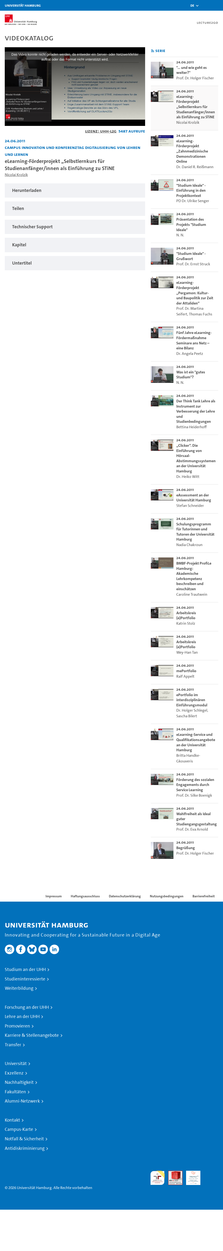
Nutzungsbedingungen (166, 896)
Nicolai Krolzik (16, 174)
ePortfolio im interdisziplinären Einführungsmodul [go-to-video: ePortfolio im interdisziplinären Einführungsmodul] (191, 700)
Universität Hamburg (23, 5)
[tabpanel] (75, 190)
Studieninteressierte (25, 979)
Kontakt (12, 1120)
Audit (172, 1173)
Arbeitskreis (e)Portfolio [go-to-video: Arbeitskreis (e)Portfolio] (186, 615)
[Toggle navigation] (217, 5)
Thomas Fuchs (200, 314)
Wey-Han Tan (187, 652)
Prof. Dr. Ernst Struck (193, 264)
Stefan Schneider (190, 505)
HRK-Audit (190, 1176)
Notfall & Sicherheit (24, 1139)
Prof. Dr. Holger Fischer (195, 78)
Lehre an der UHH (22, 1016)
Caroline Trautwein (191, 594)
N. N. (180, 235)
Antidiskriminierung (25, 1148)
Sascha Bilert (186, 715)
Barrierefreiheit (204, 896)
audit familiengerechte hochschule (157, 1178)
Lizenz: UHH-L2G (101, 131)
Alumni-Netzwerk (22, 1101)
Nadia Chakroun (189, 544)
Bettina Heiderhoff (191, 426)
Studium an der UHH (25, 969)
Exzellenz (14, 1073)
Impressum (54, 896)
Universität (16, 1064)
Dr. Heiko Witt (187, 476)
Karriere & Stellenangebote (32, 1035)
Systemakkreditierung (211, 1173)
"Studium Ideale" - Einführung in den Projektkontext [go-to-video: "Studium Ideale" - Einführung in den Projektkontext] (191, 190)
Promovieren (17, 1026)
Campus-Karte (19, 1129)
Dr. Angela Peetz (189, 353)
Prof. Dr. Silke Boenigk (194, 795)
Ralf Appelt (185, 676)
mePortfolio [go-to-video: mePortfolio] (186, 670)
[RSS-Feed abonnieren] (152, 51)
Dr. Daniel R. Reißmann (194, 166)
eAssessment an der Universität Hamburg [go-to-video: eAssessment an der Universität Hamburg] (193, 498)
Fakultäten (15, 1092)
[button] (192, 5)
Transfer (13, 1045)
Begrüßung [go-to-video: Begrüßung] (185, 847)
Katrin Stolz (185, 623)
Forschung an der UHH (27, 1007)
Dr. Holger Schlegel (191, 710)
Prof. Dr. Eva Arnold (192, 829)
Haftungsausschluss (85, 896)
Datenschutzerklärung (125, 896)
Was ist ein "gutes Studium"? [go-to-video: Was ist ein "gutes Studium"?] (190, 375)
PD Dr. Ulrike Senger (192, 200)
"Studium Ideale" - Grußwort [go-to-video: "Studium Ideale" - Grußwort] (191, 256)
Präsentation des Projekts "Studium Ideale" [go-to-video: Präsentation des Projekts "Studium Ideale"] (191, 224)
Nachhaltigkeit (19, 1082)
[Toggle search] (205, 5)
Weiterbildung (19, 988)
